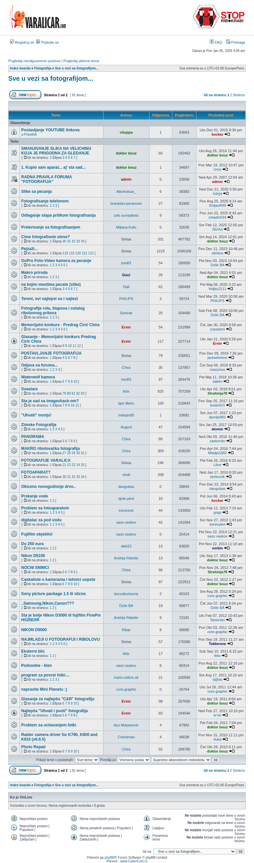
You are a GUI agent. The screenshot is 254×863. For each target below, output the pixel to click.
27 (64, 453)
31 (69, 241)
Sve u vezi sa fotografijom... (50, 78)
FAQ (216, 42)
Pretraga (235, 42)
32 (73, 241)
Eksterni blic (33, 651)
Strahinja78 (217, 393)
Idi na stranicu (215, 95)
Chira (126, 367)
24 (78, 465)
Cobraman (126, 737)
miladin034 (217, 217)
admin (126, 179)
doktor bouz (126, 153)
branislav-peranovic (126, 203)
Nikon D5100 (33, 555)
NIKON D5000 (34, 629)
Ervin (126, 327)
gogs (218, 512)
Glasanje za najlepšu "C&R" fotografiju (57, 699)
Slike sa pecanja (36, 191)
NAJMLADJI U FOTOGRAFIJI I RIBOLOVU (60, 639)
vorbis (217, 548)
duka (218, 739)
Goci (126, 275)
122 (91, 253)
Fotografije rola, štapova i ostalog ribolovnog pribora (53, 310)
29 (73, 453)
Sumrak (126, 313)
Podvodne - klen (36, 665)
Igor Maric (126, 403)
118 (65, 253)
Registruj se (22, 42)
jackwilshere (218, 358)
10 (69, 346)
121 (84, 253)
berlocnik (217, 477)
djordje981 (217, 417)
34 (82, 241)
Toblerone (217, 644)
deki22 (126, 546)
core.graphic (217, 596)
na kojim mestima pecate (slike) (51, 284)
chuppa (126, 132)
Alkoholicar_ (126, 192)
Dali (126, 287)
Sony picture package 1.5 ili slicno (53, 593)
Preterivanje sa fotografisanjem (50, 227)
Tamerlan (217, 620)
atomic (217, 429)
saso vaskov (126, 522)
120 (78, 253)
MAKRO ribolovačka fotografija (50, 448)
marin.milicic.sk (126, 677)
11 (74, 346)
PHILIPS (126, 299)
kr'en (218, 715)
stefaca (217, 253)
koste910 (217, 405)
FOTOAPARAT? (36, 472)
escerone (126, 510)
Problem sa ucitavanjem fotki (48, 725)
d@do (218, 679)
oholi (126, 475)
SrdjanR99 (217, 205)
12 (79, 346)
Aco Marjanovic (126, 725)
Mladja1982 (217, 453)
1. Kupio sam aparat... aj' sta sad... (53, 167)
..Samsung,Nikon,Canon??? (47, 603)
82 (78, 393)
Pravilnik (30, 134)
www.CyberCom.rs (134, 861)
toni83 (126, 263)
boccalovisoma (126, 594)
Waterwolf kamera (38, 377)
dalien (217, 381)
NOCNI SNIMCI (35, 567)
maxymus (217, 369)
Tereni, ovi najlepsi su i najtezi (49, 298)
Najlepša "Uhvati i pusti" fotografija (54, 711)
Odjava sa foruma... (39, 365)
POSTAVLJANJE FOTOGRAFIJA (51, 353)
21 (64, 465)
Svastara (29, 389)
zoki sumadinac (126, 215)
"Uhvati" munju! (36, 415)
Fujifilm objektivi (37, 534)
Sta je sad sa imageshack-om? (50, 401)
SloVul (217, 229)
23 (73, 465)
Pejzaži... (29, 248)
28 (69, 453)
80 (69, 393)
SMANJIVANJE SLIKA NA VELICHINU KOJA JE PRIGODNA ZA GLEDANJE (56, 150)
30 (64, 241)
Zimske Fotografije (39, 424)
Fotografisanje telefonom (44, 201)
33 (78, 241)
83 (82, 393)
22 (69, 465)
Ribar (126, 630)
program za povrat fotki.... (45, 675)
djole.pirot (126, 498)
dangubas (126, 487)
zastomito (217, 441)
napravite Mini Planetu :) (44, 689)
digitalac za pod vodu (41, 520)
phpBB (109, 857)
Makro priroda (34, 272)
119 (71, 253)
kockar (217, 134)
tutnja (217, 193)
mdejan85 (126, 415)
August (126, 427)
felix (126, 391)
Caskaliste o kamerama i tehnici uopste (58, 579)
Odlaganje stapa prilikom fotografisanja (58, 215)
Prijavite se (47, 42)
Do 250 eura (32, 543)
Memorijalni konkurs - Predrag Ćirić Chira (60, 325)
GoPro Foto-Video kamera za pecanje (56, 260)
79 (64, 393)
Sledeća (239, 95)
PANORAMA (32, 436)
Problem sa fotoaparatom (45, 508)
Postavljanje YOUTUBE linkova (50, 130)
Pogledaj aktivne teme (81, 61)
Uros (217, 169)
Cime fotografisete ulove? (45, 237)
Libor (217, 465)
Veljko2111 (218, 289)
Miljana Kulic (126, 227)
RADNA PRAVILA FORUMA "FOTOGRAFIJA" (46, 179)
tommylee (218, 524)
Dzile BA (218, 265)
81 (73, 393)
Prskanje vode (34, 496)
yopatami (217, 329)
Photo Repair (33, 747)
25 (82, 465)
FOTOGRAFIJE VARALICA (46, 460)
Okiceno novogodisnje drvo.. (48, 486)
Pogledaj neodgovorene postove (34, 61)
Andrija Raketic (126, 558)
